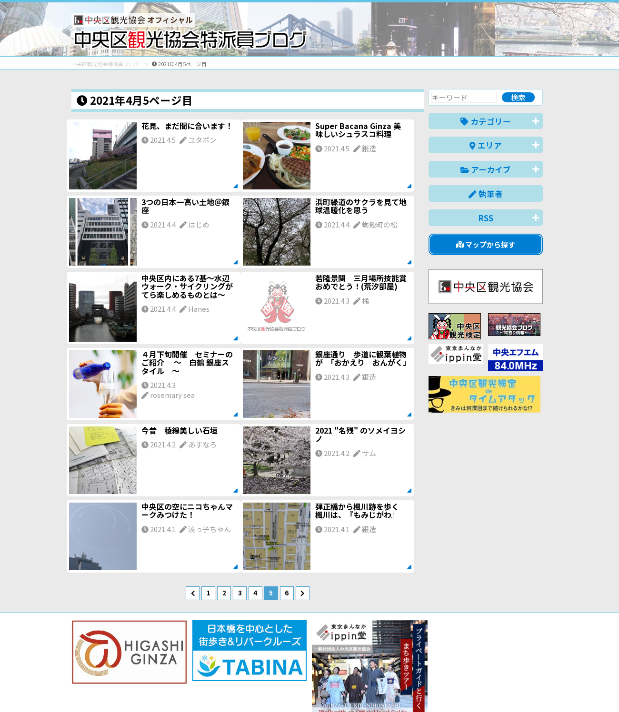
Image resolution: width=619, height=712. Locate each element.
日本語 (378, 690)
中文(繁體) (494, 690)
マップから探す (486, 244)
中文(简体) (451, 690)
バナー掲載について (107, 670)
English (411, 690)
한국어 (532, 690)
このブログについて (186, 670)
